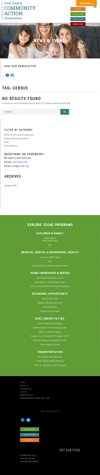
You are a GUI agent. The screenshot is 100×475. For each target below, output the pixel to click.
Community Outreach (50, 311)
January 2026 (10, 185)
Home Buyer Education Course (50, 278)
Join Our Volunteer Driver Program (50, 365)
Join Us (23, 392)
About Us (24, 385)
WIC (50, 245)
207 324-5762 (20, 162)
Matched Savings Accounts (50, 303)
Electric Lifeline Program (50, 332)
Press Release (10, 146)
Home (22, 382)
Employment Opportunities (16, 138)
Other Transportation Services (50, 361)
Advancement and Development (19, 135)
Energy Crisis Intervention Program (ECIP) (50, 336)
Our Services (25, 389)
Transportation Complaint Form (35, 398)
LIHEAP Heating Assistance (50, 323)
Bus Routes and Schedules (50, 357)
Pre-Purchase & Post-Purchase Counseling (50, 286)
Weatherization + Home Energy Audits (50, 327)
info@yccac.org (20, 166)
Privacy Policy (26, 395)
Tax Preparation (50, 307)
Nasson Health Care (50, 257)
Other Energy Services (50, 344)
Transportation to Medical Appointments (49, 265)
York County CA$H (49, 298)
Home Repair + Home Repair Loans (50, 282)
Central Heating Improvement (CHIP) (50, 340)
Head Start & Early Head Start (50, 239)
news (6, 142)
